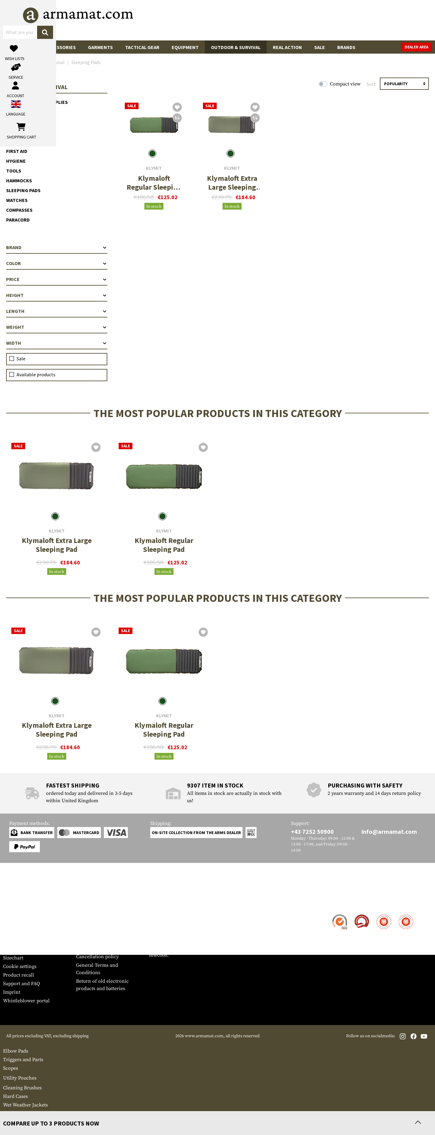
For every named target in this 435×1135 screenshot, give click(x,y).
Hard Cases (15, 1096)
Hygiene (16, 161)
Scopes (10, 1068)
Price (56, 279)
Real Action (287, 47)
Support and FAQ (21, 984)
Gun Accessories (55, 47)
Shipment (13, 924)
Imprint (11, 992)
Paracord (18, 220)
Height (56, 295)
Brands (346, 47)
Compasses (19, 210)
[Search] (254, 19)
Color (56, 263)
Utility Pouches (19, 1078)
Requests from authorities (104, 939)
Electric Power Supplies (37, 102)
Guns (15, 47)
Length (56, 311)
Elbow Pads (15, 1051)
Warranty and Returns (27, 941)
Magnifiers (15, 1113)
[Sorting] (404, 84)
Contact (11, 915)
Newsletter (15, 949)
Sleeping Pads (23, 190)
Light (13, 112)
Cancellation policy (97, 957)
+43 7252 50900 (312, 831)
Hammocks (19, 180)
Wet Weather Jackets (25, 1105)
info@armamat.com (389, 831)
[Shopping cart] (393, 20)
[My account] (336, 20)
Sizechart (13, 958)
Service (14, 903)
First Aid (16, 151)
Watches (17, 200)
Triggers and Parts (23, 1060)
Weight (56, 327)
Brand (56, 247)
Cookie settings (19, 966)
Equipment (185, 47)
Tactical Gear (142, 47)
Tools (13, 171)
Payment (12, 932)
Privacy (84, 948)
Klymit (154, 168)
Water (13, 122)
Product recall (18, 975)
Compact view (345, 84)
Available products (36, 374)
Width (56, 343)
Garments (100, 47)
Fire (11, 131)
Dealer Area (416, 47)
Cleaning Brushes (22, 1088)
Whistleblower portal (26, 1001)
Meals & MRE (21, 141)
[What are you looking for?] (193, 19)
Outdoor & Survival (236, 47)
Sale (319, 47)
